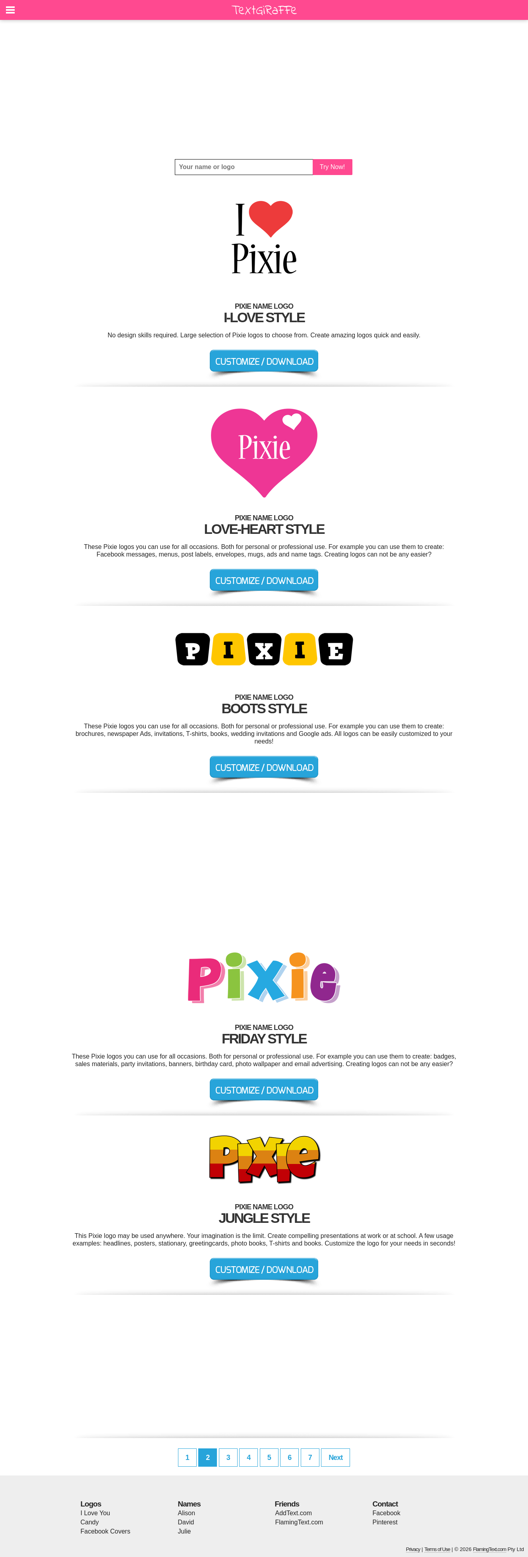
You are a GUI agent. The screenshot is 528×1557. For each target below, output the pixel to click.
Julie (184, 1531)
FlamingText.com (299, 1522)
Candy (90, 1522)
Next (335, 1458)
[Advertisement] (264, 89)
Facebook (386, 1513)
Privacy (413, 1549)
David (186, 1522)
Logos (91, 1504)
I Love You (95, 1513)
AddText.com (293, 1513)
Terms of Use (437, 1549)
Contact (385, 1504)
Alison (186, 1513)
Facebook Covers (105, 1531)
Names (189, 1504)
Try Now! (332, 166)
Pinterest (385, 1522)
